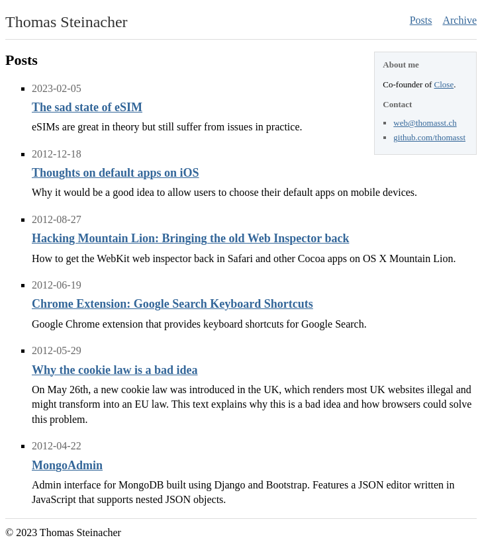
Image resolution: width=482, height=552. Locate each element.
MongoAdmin (67, 465)
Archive (459, 20)
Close (444, 84)
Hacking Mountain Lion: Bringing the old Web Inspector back (190, 238)
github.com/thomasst (429, 137)
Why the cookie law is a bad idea (115, 370)
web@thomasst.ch (424, 123)
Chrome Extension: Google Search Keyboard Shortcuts (172, 303)
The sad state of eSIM (87, 107)
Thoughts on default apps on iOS (115, 172)
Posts (421, 20)
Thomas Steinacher (66, 21)
